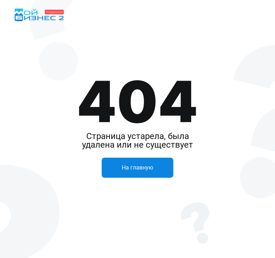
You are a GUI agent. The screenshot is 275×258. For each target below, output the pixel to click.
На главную (137, 167)
